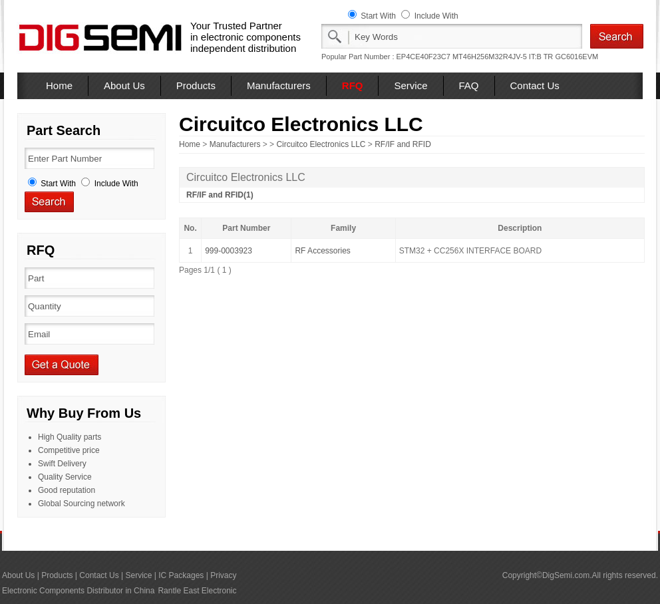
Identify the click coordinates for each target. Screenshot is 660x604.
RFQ (352, 85)
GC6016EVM (576, 57)
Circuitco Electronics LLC (320, 144)
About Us (124, 85)
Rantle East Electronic (197, 590)
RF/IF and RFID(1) (219, 195)
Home (59, 85)
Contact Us (535, 85)
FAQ (469, 85)
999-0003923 (228, 250)
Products (196, 85)
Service (410, 85)
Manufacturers (279, 85)
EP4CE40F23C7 (423, 57)
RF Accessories (322, 250)
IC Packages (181, 575)
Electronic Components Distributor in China (78, 590)
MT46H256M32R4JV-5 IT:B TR (502, 57)
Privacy (223, 575)
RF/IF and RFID (403, 144)
